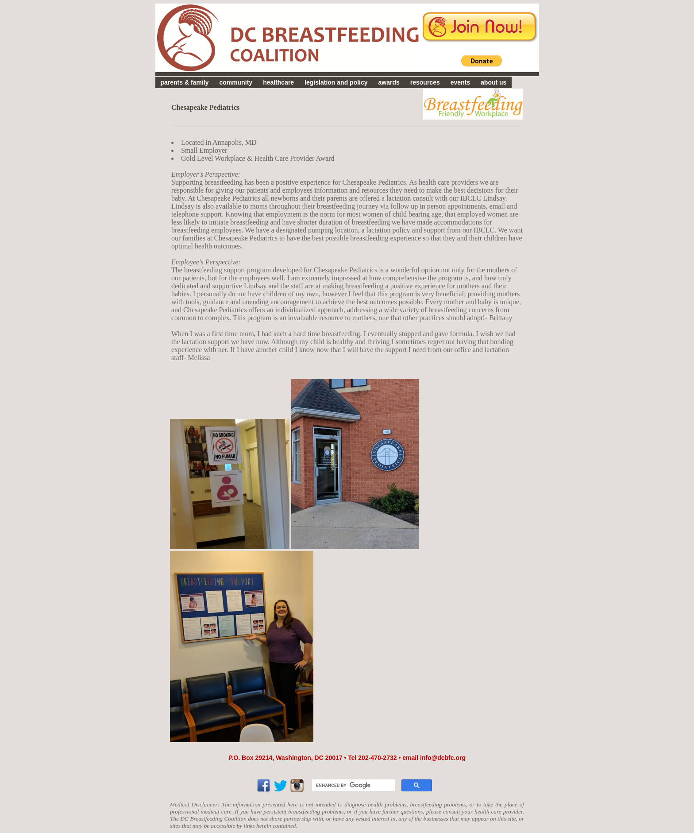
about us (493, 82)
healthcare (278, 82)
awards (389, 82)
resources (425, 82)
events (460, 82)
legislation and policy (336, 82)
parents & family (185, 82)
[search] (352, 786)
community (235, 82)
